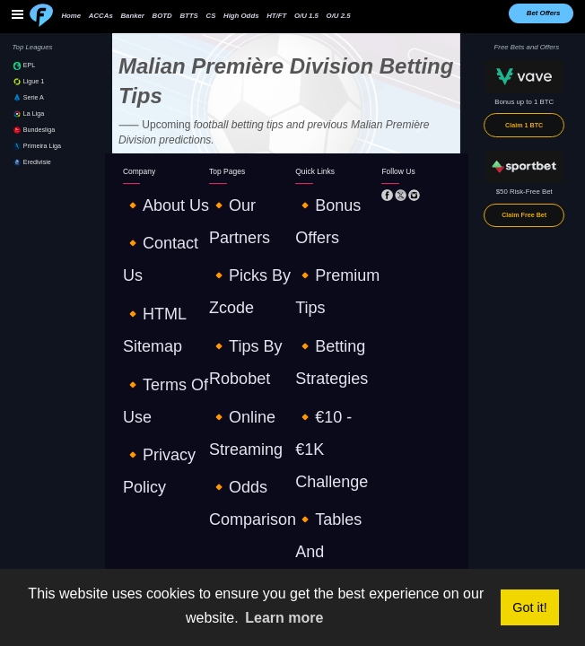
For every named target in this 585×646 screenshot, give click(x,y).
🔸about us (142, 193)
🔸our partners (233, 193)
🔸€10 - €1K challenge (331, 240)
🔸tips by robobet (239, 225)
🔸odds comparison (242, 256)
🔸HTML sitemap (151, 225)
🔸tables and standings (333, 256)
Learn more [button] (284, 617)
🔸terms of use (149, 240)
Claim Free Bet (524, 215)
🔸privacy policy (149, 256)
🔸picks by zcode (237, 209)
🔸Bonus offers (320, 193)
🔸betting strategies (327, 225)
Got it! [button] (529, 607)
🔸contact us (145, 209)
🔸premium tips (321, 209)
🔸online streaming (240, 240)
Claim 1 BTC (524, 125)
